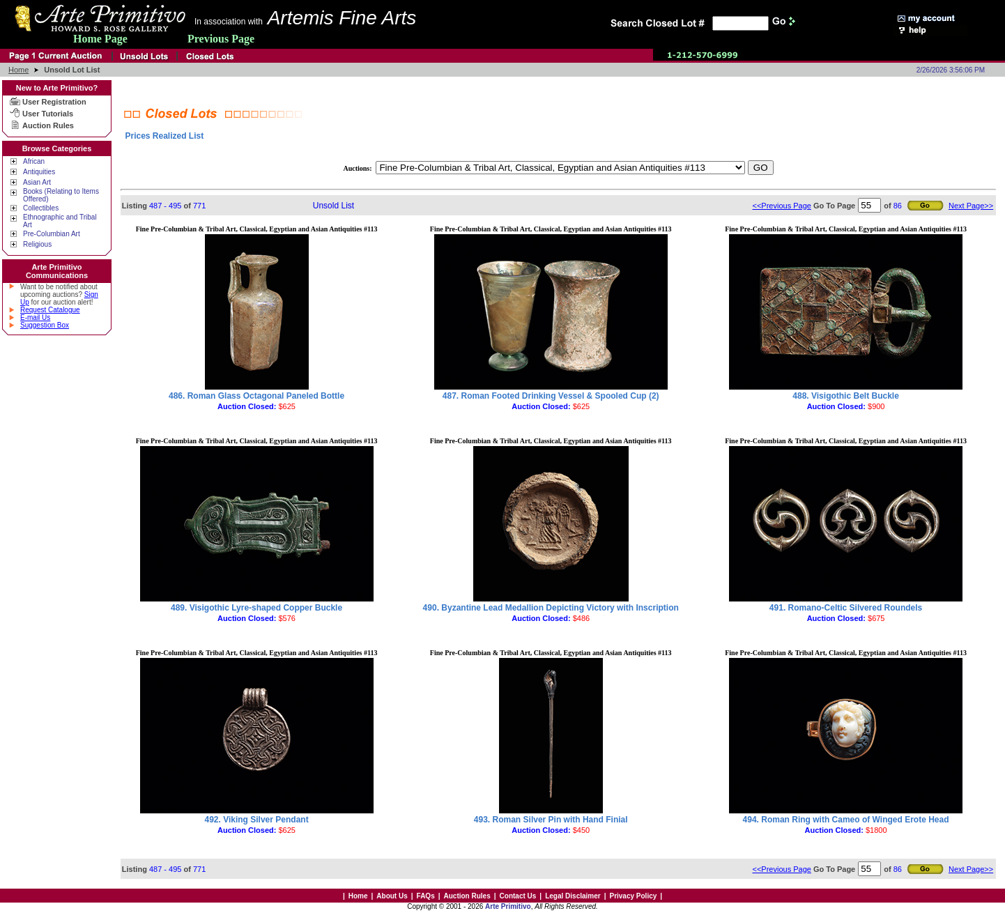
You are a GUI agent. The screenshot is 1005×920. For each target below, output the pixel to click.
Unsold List (333, 205)
